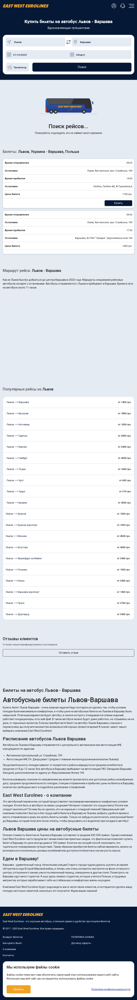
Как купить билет (12, 943)
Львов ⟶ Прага (15, 603)
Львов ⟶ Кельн (15, 580)
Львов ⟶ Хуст (15, 480)
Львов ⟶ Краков (16, 513)
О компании (9, 949)
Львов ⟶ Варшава (18, 402)
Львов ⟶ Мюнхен (16, 536)
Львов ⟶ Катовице (18, 424)
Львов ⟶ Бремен (17, 502)
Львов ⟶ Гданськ (17, 435)
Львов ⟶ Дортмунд (17, 614)
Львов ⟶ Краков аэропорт (22, 525)
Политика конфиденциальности (110, 989)
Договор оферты (81, 943)
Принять (18, 989)
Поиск (82, 67)
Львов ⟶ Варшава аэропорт (22, 592)
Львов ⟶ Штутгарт (17, 547)
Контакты (8, 955)
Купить (118, 203)
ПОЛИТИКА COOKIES (82, 937)
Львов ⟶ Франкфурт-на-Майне (24, 558)
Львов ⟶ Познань (16, 569)
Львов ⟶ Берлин (17, 446)
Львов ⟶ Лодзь (16, 469)
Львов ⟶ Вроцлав (18, 413)
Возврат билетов (13, 937)
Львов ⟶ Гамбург (17, 458)
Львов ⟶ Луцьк (16, 491)
